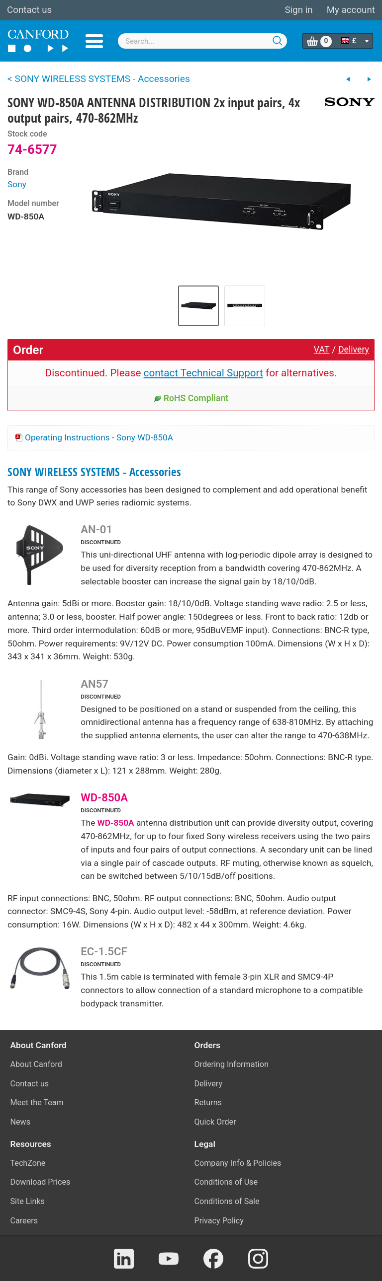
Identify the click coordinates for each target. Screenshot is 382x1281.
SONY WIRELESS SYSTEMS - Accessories (94, 472)
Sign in (298, 9)
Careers (24, 1220)
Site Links (27, 1201)
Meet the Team (37, 1102)
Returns (208, 1102)
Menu (94, 41)
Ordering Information (231, 1064)
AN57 (94, 683)
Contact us (29, 9)
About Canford (36, 1064)
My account (351, 9)
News (20, 1122)
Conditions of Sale (227, 1201)
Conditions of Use (226, 1182)
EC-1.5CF (104, 951)
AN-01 (96, 529)
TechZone (28, 1163)
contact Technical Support (203, 373)
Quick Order (215, 1122)
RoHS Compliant (191, 398)
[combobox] (202, 41)
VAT (322, 350)
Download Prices (40, 1182)
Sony (16, 184)
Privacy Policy (219, 1220)
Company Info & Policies (238, 1163)
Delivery (353, 350)
